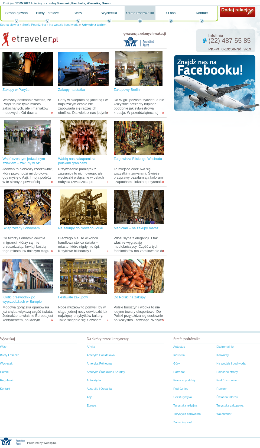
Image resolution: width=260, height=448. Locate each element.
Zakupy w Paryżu (16, 90)
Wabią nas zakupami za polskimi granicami (76, 161)
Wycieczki (109, 13)
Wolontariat (223, 413)
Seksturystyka (182, 397)
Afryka (91, 346)
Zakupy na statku (71, 90)
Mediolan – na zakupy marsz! (137, 228)
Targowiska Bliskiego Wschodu (138, 159)
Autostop (179, 346)
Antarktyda (94, 380)
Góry (176, 363)
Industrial (179, 355)
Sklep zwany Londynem (21, 228)
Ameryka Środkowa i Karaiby (106, 371)
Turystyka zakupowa (229, 405)
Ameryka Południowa (101, 355)
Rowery (221, 388)
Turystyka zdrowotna (187, 413)
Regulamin (7, 380)
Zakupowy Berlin (127, 90)
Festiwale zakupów (73, 297)
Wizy (78, 13)
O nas (171, 13)
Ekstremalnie (225, 346)
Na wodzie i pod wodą (63, 24)
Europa (91, 405)
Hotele (4, 371)
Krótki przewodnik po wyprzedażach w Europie (22, 299)
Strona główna (16, 13)
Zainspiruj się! (182, 422)
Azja (89, 397)
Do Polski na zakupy (130, 297)
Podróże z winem (227, 380)
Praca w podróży (184, 380)
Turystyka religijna (185, 405)
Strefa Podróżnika (140, 13)
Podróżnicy (180, 388)
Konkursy (222, 355)
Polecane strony (227, 371)
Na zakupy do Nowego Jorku (80, 228)
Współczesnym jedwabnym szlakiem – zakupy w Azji (23, 161)
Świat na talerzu (227, 397)
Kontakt (202, 13)
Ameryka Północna (99, 363)
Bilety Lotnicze (47, 13)
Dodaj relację (235, 9)
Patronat (179, 371)
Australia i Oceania (99, 388)
